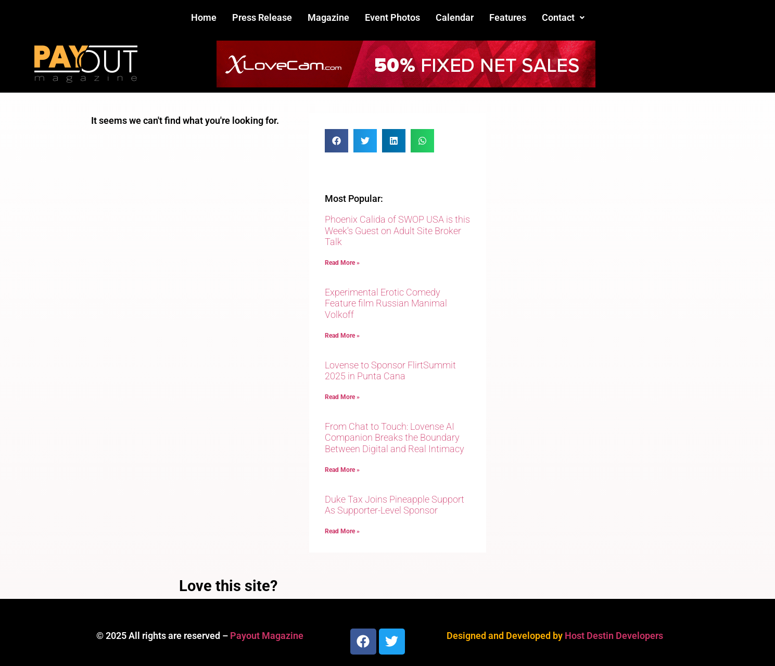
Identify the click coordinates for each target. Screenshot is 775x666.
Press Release (262, 17)
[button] (563, 17)
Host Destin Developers (614, 635)
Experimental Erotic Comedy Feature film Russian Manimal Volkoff (386, 303)
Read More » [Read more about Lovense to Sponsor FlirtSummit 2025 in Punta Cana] (342, 397)
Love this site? (228, 586)
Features (507, 17)
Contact (563, 17)
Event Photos (392, 17)
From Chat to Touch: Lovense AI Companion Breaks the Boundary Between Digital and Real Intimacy (394, 437)
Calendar (455, 17)
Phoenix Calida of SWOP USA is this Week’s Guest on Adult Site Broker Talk (397, 230)
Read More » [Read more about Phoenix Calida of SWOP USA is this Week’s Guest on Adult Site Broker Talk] (342, 262)
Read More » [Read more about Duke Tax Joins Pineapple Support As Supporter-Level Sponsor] (342, 531)
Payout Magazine (266, 635)
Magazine (328, 17)
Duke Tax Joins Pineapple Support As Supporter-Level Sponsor (394, 505)
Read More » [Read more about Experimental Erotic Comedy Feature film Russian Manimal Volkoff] (342, 335)
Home (204, 17)
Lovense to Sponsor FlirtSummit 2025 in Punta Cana (390, 371)
